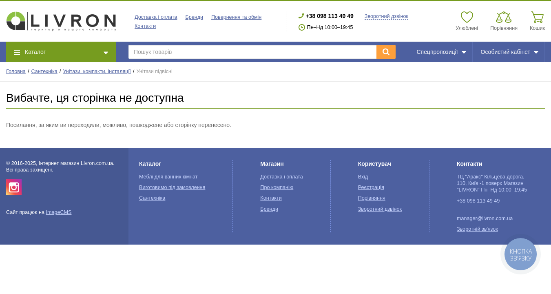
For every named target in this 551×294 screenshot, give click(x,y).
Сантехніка (44, 71)
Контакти (145, 26)
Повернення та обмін (236, 17)
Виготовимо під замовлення (172, 187)
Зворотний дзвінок (386, 16)
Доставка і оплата (156, 17)
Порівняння (371, 198)
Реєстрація (371, 187)
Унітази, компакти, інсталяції (97, 71)
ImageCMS (58, 212)
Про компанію (276, 187)
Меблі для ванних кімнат (168, 177)
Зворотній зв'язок (477, 229)
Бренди (194, 17)
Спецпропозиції (441, 52)
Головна (16, 71)
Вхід (363, 177)
